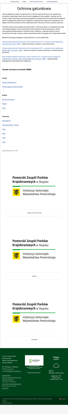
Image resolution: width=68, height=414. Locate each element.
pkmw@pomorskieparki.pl (13, 371)
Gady (3, 133)
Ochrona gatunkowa (51, 1)
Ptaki (3, 138)
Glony (4, 108)
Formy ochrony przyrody (36, 1)
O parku (24, 1)
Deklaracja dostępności (34, 372)
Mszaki (4, 104)
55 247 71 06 (10, 369)
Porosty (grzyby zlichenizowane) (12, 87)
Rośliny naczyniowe (8, 99)
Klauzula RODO (6, 375)
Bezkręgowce (6, 121)
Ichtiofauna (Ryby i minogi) (10, 125)
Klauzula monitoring (7, 379)
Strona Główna (15, 1)
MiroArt (62, 399)
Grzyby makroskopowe (9, 82)
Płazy (4, 129)
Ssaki (4, 142)
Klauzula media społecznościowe (11, 377)
